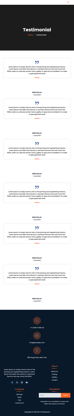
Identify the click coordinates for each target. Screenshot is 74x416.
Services (19, 394)
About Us (54, 371)
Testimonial (41, 35)
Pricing (54, 374)
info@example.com (37, 342)
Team (19, 397)
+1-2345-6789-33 (37, 328)
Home (30, 35)
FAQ (19, 400)
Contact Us (19, 403)
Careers (55, 380)
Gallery (54, 377)
